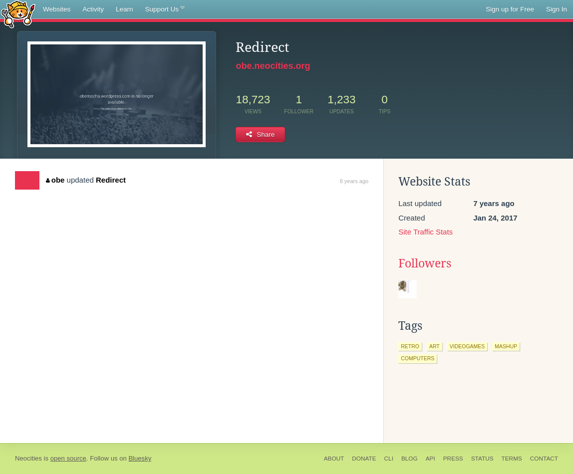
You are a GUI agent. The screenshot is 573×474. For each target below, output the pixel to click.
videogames (467, 346)
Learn (124, 9)
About (334, 458)
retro (410, 346)
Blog (409, 458)
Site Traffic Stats (425, 232)
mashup (506, 346)
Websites (56, 9)
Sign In (556, 9)
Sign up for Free (510, 9)
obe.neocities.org (273, 66)
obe (55, 180)
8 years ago (354, 181)
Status (482, 458)
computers (417, 358)
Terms (512, 458)
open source (68, 458)
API (430, 458)
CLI (388, 458)
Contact (544, 458)
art (434, 346)
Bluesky (139, 458)
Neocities (28, 458)
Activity (93, 9)
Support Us (165, 9)
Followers (424, 263)
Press (453, 458)
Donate (364, 458)
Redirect (111, 180)
